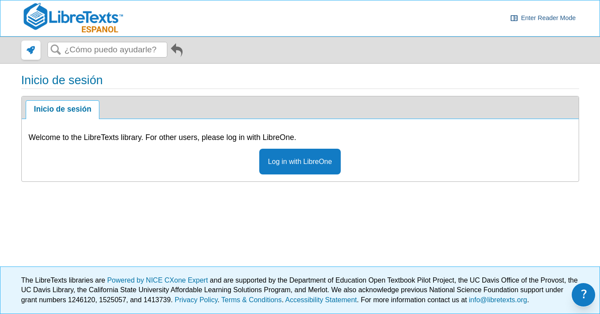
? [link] (584, 295)
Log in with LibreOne (300, 161)
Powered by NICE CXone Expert (158, 280)
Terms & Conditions (251, 300)
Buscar (56, 50)
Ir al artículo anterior (176, 52)
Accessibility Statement (321, 300)
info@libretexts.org (497, 300)
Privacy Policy (196, 300)
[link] (31, 50)
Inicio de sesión (63, 109)
